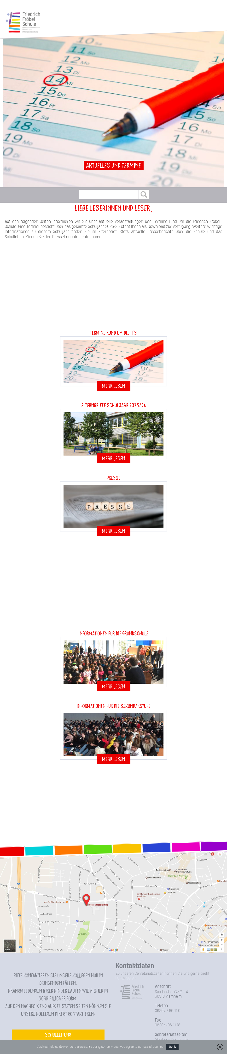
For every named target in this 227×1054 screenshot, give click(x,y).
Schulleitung (58, 1034)
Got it (172, 1047)
